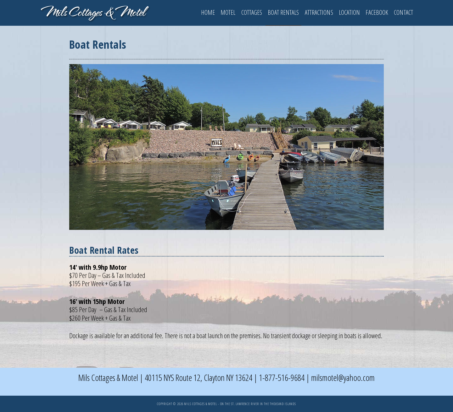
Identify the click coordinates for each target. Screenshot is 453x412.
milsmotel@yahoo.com (343, 377)
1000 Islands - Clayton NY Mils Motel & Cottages (94, 12)
